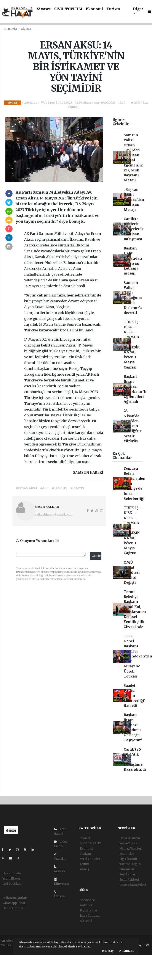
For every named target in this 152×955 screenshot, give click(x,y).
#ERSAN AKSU (26, 488)
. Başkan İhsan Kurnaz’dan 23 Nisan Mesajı (134, 200)
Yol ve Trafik (128, 843)
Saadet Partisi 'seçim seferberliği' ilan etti (134, 696)
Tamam (126, 951)
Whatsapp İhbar (14, 903)
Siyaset (44, 9)
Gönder (96, 555)
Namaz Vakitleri (130, 848)
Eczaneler (126, 854)
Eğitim (84, 864)
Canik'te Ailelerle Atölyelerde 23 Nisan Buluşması (134, 229)
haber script (9, 950)
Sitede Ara (87, 900)
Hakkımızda (11, 873)
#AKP (44, 488)
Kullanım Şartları (14, 898)
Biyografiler (89, 910)
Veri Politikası (12, 884)
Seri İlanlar (127, 874)
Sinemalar (126, 869)
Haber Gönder (13, 908)
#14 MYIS (77, 488)
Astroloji (86, 921)
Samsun (46, 233)
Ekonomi (94, 9)
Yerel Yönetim (90, 859)
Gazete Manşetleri (132, 885)
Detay (108, 951)
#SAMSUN (59, 488)
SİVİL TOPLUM (68, 9)
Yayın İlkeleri (11, 878)
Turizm (113, 9)
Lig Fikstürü (128, 859)
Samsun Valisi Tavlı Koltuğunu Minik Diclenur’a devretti (133, 298)
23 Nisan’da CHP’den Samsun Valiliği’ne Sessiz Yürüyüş (133, 426)
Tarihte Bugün (130, 864)
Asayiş (84, 869)
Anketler (86, 905)
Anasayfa (11, 29)
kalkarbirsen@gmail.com (53, 514)
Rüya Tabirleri (90, 915)
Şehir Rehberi (129, 879)
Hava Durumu (129, 838)
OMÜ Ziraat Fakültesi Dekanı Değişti (132, 572)
